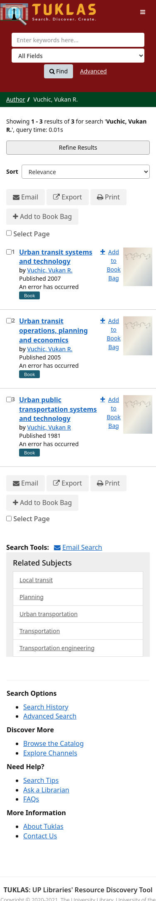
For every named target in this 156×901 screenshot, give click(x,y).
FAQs (31, 799)
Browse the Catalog (53, 743)
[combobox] (78, 40)
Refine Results (78, 147)
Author (15, 99)
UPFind (21, 10)
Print (108, 197)
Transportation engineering (57, 648)
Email (25, 197)
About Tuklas (43, 826)
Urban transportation (49, 614)
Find (58, 71)
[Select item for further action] (9, 252)
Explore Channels (50, 753)
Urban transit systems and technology (56, 257)
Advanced (93, 71)
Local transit (36, 580)
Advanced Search (49, 716)
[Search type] (78, 56)
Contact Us (40, 835)
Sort (12, 171)
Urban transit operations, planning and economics (53, 330)
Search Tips (40, 780)
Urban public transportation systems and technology (58, 409)
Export (67, 197)
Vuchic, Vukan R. (49, 270)
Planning (32, 597)
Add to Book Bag (42, 216)
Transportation (40, 631)
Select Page (31, 233)
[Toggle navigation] (142, 12)
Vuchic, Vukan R (49, 427)
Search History (45, 707)
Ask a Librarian (46, 789)
